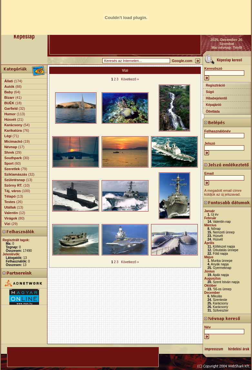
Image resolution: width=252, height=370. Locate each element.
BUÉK (9, 103)
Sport (9, 163)
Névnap (10, 147)
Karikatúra (13, 130)
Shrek (9, 152)
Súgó (210, 92)
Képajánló (213, 105)
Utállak (10, 207)
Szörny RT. (13, 185)
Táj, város (12, 191)
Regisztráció (215, 85)
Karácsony (13, 125)
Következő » (130, 79)
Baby (8, 92)
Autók (9, 86)
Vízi (7, 224)
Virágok (10, 218)
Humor (9, 114)
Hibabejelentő (216, 98)
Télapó (9, 196)
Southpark (13, 158)
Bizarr (9, 97)
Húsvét (10, 119)
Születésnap (14, 180)
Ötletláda (213, 111)
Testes (9, 202)
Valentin (11, 213)
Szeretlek (12, 169)
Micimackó (13, 141)
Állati (8, 81)
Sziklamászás (15, 174)
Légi (8, 136)
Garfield (11, 108)
